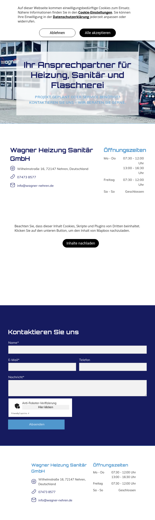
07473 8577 (26, 177)
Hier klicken (45, 407)
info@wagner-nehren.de (35, 186)
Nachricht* (16, 377)
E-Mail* (13, 360)
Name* (13, 343)
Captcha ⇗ (20, 413)
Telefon (84, 360)
